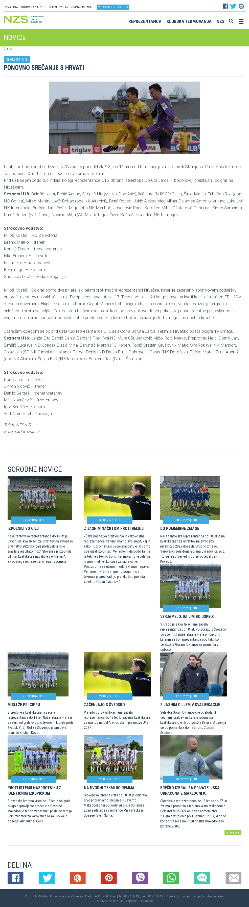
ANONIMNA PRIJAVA (78, 7)
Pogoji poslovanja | (190, 896)
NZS (220, 21)
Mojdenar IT (132, 901)
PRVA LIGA (11, 7)
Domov (8, 48)
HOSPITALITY (53, 7)
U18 (24, 59)
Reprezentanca (145, 21)
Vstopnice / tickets (113, 7)
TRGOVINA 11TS (31, 7)
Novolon (148, 901)
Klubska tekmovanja (189, 21)
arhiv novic (233, 832)
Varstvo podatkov (213, 896)
